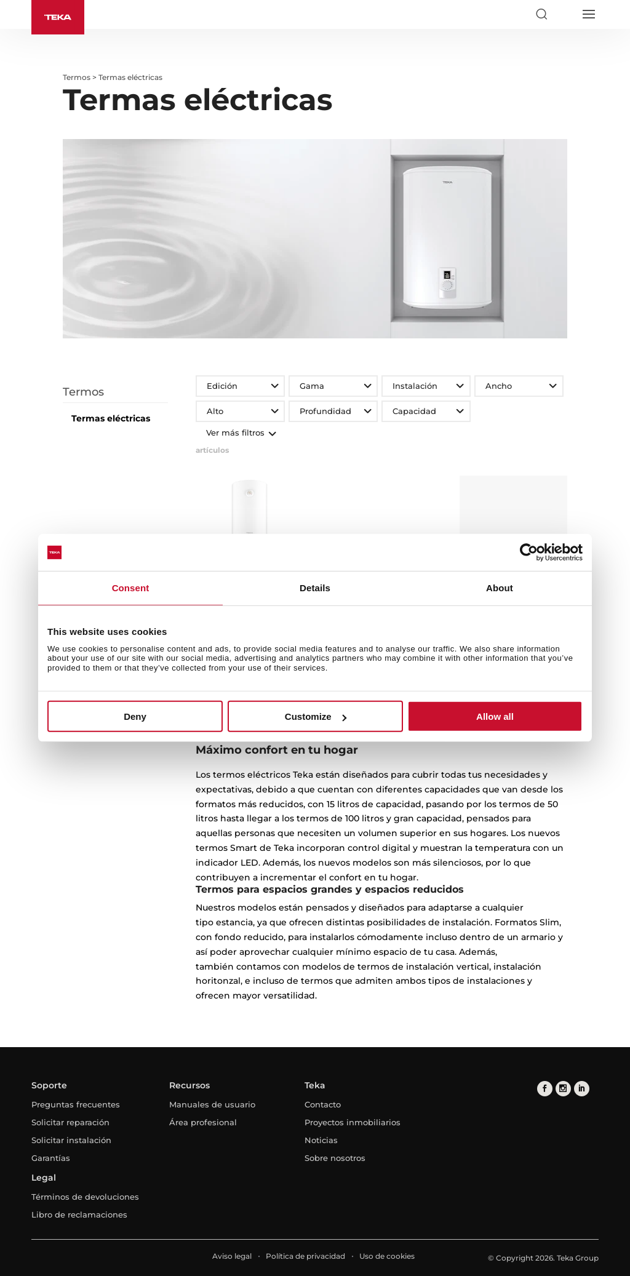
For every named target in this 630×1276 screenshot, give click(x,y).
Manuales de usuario (212, 1104)
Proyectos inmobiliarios (353, 1122)
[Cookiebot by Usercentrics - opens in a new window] (529, 552)
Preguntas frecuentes (75, 1104)
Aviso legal (232, 1256)
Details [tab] (315, 588)
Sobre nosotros (335, 1158)
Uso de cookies (387, 1256)
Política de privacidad (305, 1256)
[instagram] (563, 1088)
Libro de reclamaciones (79, 1214)
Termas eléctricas (110, 418)
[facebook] (544, 1088)
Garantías (50, 1158)
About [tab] (499, 588)
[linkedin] (581, 1088)
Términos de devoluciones (85, 1197)
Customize (315, 716)
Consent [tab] (131, 588)
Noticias (321, 1140)
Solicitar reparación (70, 1122)
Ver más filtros (240, 432)
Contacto (323, 1104)
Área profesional (203, 1122)
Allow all (495, 716)
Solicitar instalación (71, 1140)
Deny (135, 716)
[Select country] (564, 14)
